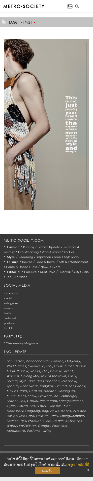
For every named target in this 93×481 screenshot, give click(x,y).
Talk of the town (53, 376)
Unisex (81, 366)
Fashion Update (49, 247)
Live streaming (28, 252)
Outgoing (72, 361)
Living (46, 431)
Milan (10, 371)
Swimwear (36, 366)
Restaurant (48, 401)
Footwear (59, 426)
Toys (34, 267)
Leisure (13, 262)
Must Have (47, 272)
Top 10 (11, 277)
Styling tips (73, 421)
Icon (57, 257)
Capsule (55, 406)
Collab (22, 406)
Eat (8, 361)
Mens (21, 396)
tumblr (8, 328)
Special (12, 386)
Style (11, 257)
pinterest (10, 318)
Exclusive (30, 272)
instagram (11, 303)
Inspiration (43, 257)
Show (32, 396)
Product (34, 421)
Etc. (45, 371)
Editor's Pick (15, 401)
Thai (49, 366)
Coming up (66, 391)
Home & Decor (17, 267)
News (54, 411)
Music (11, 396)
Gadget (44, 426)
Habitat (49, 391)
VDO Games (16, 366)
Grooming (26, 257)
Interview (68, 381)
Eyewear (45, 396)
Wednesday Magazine (22, 343)
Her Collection (47, 381)
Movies (12, 391)
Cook (58, 366)
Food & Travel (45, 262)
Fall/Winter (38, 406)
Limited (61, 386)
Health (58, 421)
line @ (8, 298)
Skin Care (26, 416)
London (57, 361)
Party (72, 376)
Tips (23, 421)
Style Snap (71, 257)
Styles (10, 406)
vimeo (8, 308)
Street (68, 371)
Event (46, 421)
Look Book (77, 386)
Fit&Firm (42, 416)
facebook (11, 293)
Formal (11, 381)
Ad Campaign (65, 396)
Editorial (14, 272)
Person (18, 361)
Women (12, 376)
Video (23, 277)
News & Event (50, 267)
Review (22, 371)
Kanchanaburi (37, 361)
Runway (28, 247)
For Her (69, 252)
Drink (54, 416)
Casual (32, 401)
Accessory (14, 411)
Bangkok (46, 386)
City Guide (81, 272)
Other (69, 366)
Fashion (13, 247)
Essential (64, 272)
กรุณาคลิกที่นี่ (78, 464)
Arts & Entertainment (73, 262)
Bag (45, 411)
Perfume (33, 431)
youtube (10, 323)
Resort (35, 371)
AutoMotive (15, 431)
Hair (32, 381)
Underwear (29, 386)
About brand (51, 252)
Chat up (35, 391)
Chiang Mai (30, 376)
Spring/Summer (71, 401)
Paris (23, 391)
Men (66, 406)
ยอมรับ (47, 471)
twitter (8, 313)
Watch (11, 426)
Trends (66, 411)
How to (27, 262)
